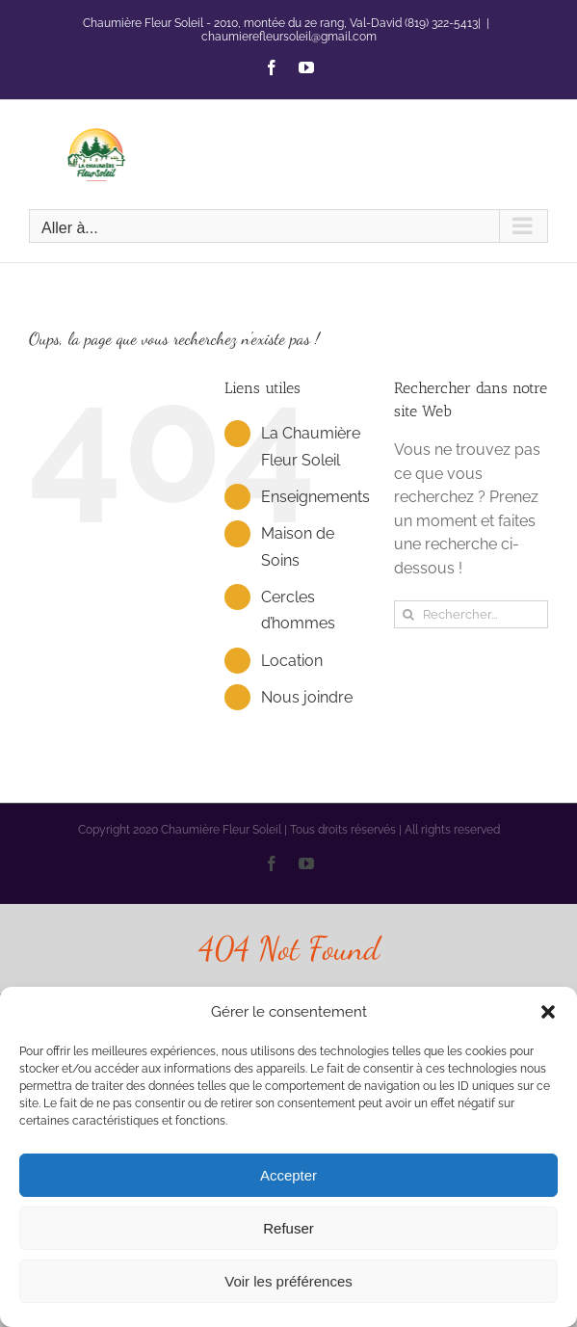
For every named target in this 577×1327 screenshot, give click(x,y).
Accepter (288, 1175)
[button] (548, 1012)
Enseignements (315, 497)
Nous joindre (307, 697)
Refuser (288, 1228)
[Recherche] (408, 614)
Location (292, 660)
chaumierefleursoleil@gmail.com (289, 36)
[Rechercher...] (471, 614)
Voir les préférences (288, 1281)
